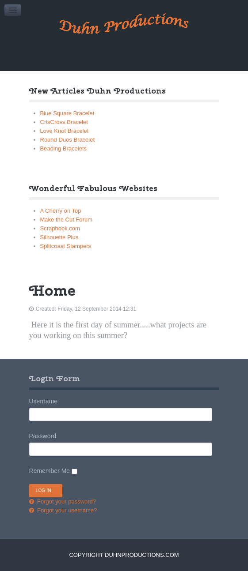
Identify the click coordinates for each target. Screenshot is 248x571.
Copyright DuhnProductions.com (124, 555)
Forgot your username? (66, 510)
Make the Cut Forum (66, 219)
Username (43, 401)
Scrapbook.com (60, 228)
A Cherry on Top (60, 210)
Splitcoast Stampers (66, 246)
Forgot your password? (66, 501)
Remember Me (49, 470)
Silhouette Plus (59, 237)
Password (42, 436)
